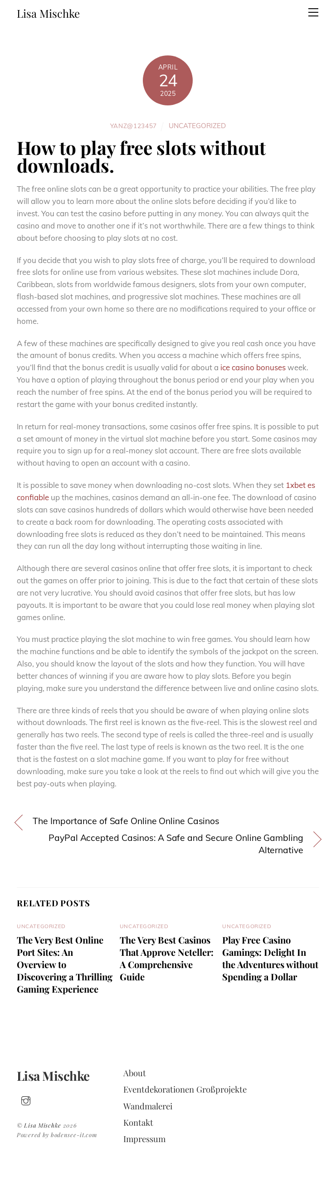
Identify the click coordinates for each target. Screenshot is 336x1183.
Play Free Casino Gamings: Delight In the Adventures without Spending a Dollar (270, 958)
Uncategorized (197, 125)
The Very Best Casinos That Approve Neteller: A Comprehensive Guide (167, 958)
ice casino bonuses (253, 367)
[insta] (26, 1098)
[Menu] (313, 12)
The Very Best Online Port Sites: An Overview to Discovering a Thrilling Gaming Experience (64, 964)
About (134, 1073)
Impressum (144, 1138)
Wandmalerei (147, 1106)
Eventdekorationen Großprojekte (185, 1089)
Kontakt (138, 1122)
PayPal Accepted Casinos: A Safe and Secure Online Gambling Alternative (176, 843)
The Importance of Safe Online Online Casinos (126, 820)
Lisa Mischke (42, 1125)
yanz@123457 (133, 125)
